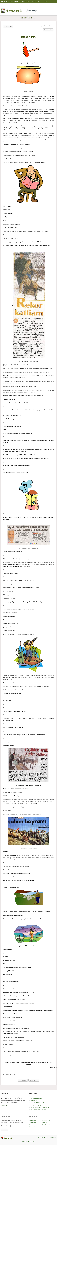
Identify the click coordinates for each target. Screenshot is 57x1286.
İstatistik (31, 1131)
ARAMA (5, 3)
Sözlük (30, 1129)
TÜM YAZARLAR (14, 1)
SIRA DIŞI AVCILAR (35, 1097)
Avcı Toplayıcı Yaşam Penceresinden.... (40, 1109)
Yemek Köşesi (46, 1125)
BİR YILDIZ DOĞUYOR (36, 1099)
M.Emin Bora (32, 1120)
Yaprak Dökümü (35, 1104)
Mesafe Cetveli (46, 1120)
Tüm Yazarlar (32, 1127)
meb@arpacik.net (5, 1109)
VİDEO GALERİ (35, 1)
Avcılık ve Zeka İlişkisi (36, 1106)
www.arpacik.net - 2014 (28, 1141)
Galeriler (44, 1122)
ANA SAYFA (4, 1)
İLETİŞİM (45, 1)
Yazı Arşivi (31, 1125)
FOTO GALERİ (25, 1)
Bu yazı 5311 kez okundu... (47, 26)
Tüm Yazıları (50, 24)
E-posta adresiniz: (5, 1126)
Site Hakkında (41, 1138)
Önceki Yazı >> (48, 30)
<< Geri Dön (8, 26)
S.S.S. (48, 1138)
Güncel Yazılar (31, 10)
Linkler (44, 1129)
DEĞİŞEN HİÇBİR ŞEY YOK (37, 1102)
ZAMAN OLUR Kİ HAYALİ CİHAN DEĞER (41, 1107)
